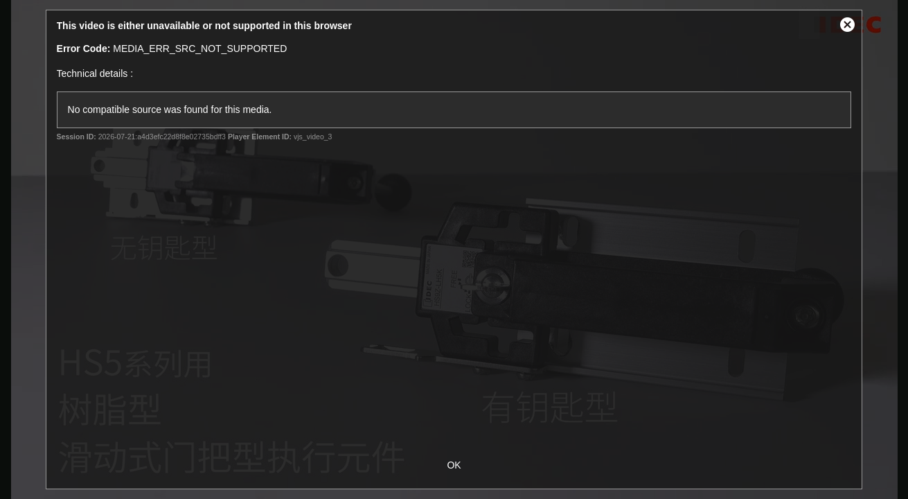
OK (454, 465)
